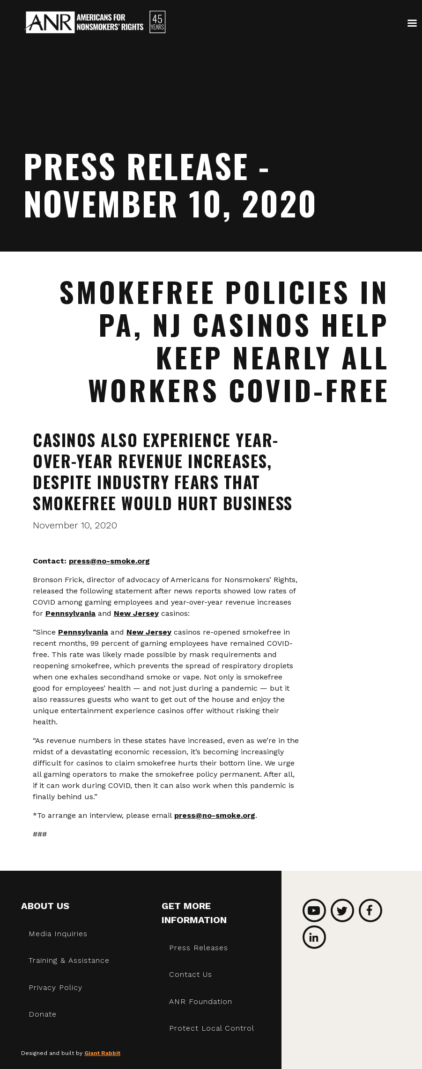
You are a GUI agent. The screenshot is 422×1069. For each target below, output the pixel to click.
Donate (43, 1014)
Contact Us (190, 974)
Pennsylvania (70, 613)
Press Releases (198, 947)
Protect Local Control (211, 1028)
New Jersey (136, 613)
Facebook (370, 910)
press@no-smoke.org (109, 560)
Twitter (342, 910)
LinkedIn (314, 937)
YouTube (314, 910)
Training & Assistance (69, 960)
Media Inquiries (58, 933)
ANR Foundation (200, 1001)
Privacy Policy (55, 987)
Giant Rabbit (102, 1053)
